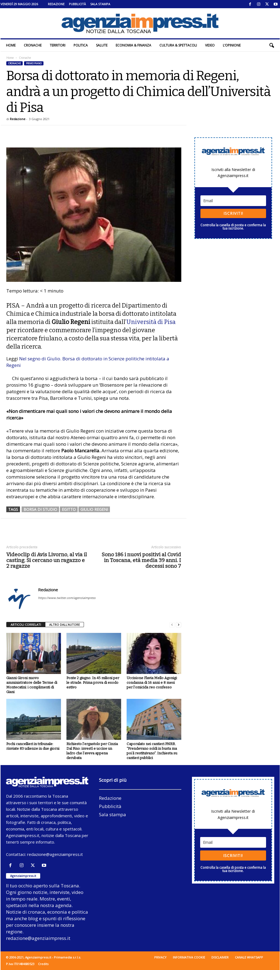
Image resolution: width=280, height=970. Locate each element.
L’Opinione (232, 45)
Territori (57, 45)
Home (11, 45)
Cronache (33, 45)
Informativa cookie (189, 957)
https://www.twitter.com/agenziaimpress (66, 598)
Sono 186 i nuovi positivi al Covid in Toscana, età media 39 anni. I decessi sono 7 (141, 560)
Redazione (56, 4)
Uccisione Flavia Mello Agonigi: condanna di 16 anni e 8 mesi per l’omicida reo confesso (152, 682)
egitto (69, 509)
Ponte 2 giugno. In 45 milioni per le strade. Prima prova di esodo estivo (92, 682)
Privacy (160, 957)
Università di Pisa (151, 322)
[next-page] (178, 625)
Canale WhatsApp (249, 957)
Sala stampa (100, 4)
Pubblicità (77, 4)
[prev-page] (172, 625)
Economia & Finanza (133, 45)
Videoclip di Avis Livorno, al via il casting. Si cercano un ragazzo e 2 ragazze (46, 560)
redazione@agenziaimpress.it (55, 854)
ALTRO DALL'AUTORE (64, 624)
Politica (81, 45)
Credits (43, 964)
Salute (101, 45)
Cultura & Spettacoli (178, 45)
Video (210, 45)
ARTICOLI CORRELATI (26, 624)
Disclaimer (220, 957)
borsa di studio (40, 509)
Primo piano (34, 63)
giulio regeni (94, 509)
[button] (272, 45)
